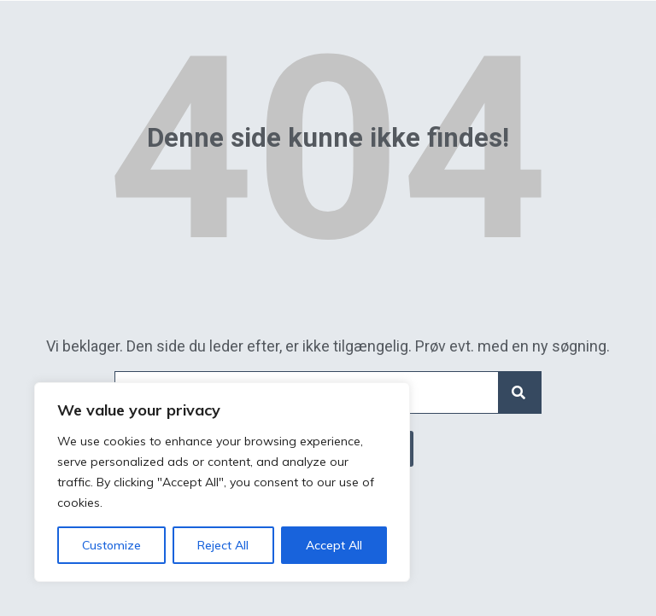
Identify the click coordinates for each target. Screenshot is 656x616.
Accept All (334, 545)
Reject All (223, 545)
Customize (111, 545)
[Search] (519, 392)
